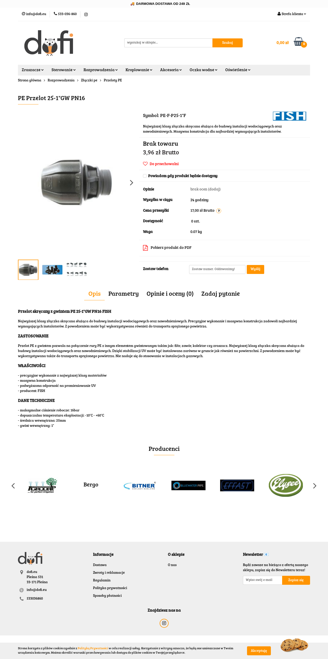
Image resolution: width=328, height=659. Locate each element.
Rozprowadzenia (101, 70)
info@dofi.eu (37, 590)
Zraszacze (33, 70)
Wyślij (255, 269)
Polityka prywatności (110, 588)
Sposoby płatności (107, 596)
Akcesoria (171, 70)
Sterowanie (64, 70)
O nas (172, 565)
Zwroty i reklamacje (109, 573)
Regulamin (101, 580)
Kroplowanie (139, 70)
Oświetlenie (238, 70)
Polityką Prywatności (93, 648)
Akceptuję (259, 651)
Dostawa (100, 565)
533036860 (35, 599)
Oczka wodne (204, 70)
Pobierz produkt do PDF (167, 248)
